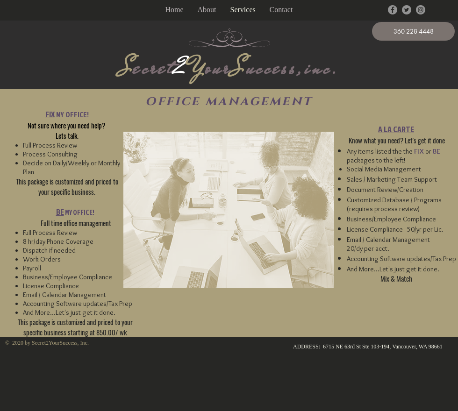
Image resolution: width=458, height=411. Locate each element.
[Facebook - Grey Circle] (392, 9)
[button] (413, 31)
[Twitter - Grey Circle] (406, 9)
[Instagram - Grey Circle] (420, 9)
